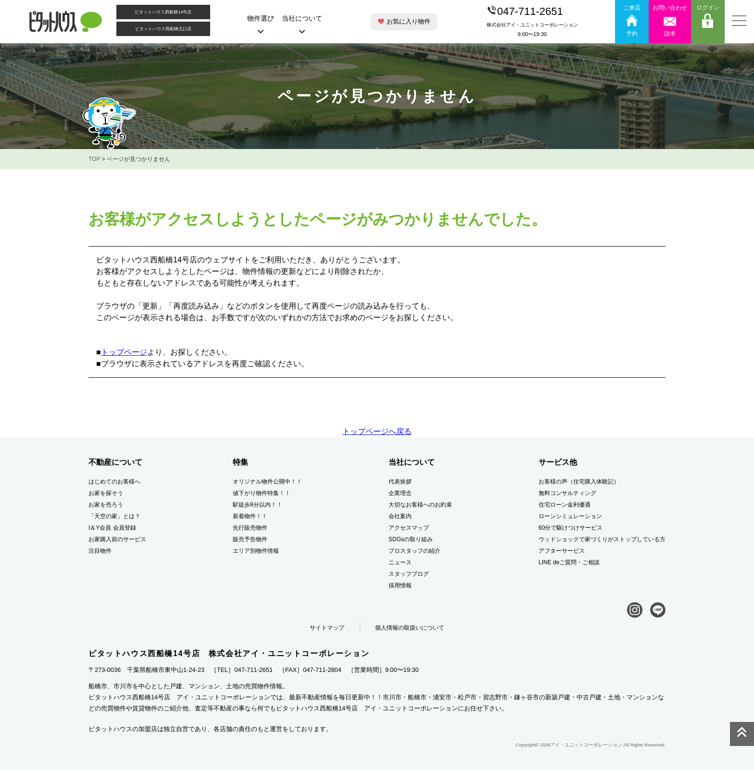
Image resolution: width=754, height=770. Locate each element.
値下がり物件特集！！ (261, 493)
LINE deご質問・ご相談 (569, 562)
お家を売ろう (105, 504)
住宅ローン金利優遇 (565, 504)
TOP (94, 159)
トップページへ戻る (377, 431)
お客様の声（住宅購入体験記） (579, 481)
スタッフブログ (409, 574)
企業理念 (400, 493)
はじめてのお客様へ (114, 481)
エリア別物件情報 (256, 550)
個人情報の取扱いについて (409, 627)
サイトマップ (327, 627)
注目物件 (100, 550)
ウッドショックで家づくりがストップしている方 (602, 539)
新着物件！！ (250, 516)
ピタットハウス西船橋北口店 (163, 28)
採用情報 (400, 585)
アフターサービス (562, 550)
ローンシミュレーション (570, 516)
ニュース (400, 562)
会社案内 (400, 516)
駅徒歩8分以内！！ (257, 504)
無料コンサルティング (567, 493)
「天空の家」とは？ (114, 516)
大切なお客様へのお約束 (420, 504)
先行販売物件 (250, 527)
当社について (302, 24)
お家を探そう (105, 493)
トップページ (124, 352)
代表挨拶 (400, 481)
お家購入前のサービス (117, 539)
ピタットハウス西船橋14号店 (163, 12)
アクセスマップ (409, 527)
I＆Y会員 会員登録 (112, 527)
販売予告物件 (250, 539)
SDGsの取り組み (411, 539)
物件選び (260, 24)
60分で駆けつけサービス (571, 527)
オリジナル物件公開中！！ (267, 481)
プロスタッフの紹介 (414, 550)
